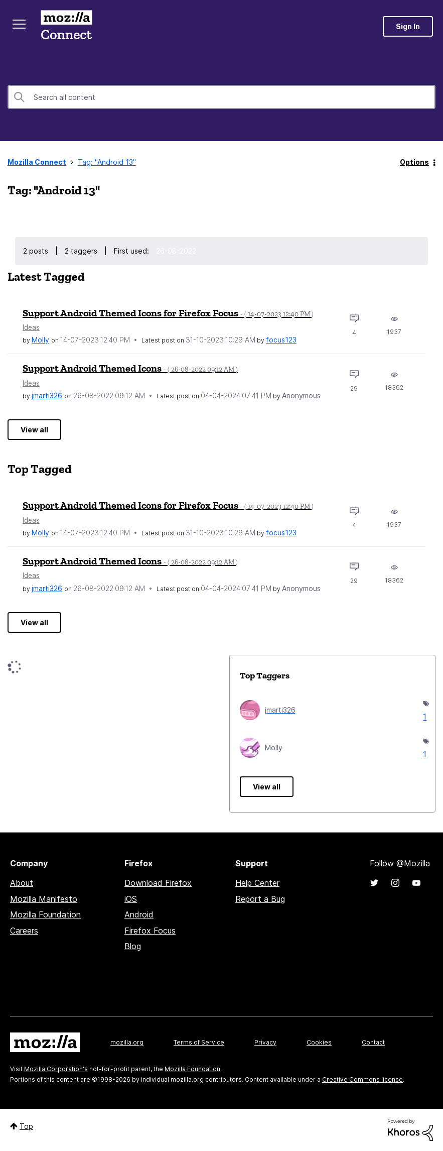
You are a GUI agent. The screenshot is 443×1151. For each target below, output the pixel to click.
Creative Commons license (362, 1079)
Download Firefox (158, 883)
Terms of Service (199, 1042)
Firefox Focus (150, 931)
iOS (130, 899)
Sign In (408, 26)
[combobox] (221, 97)
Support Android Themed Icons (130, 368)
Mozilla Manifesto (43, 899)
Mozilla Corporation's (56, 1069)
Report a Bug (260, 899)
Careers (24, 931)
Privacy (265, 1042)
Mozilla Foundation (45, 914)
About (21, 883)
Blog (132, 946)
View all (34, 429)
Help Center (257, 883)
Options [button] (414, 162)
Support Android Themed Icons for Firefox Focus (168, 313)
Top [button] (26, 1126)
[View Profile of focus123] (281, 339)
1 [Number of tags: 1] (424, 717)
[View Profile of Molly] (40, 339)
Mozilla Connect (66, 26)
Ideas (31, 327)
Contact (373, 1042)
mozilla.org (126, 1042)
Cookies (319, 1042)
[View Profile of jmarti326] (47, 395)
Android (139, 914)
